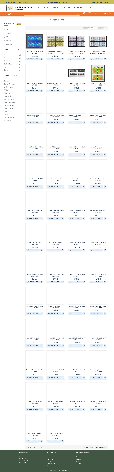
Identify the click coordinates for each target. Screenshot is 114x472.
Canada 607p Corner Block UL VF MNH (77, 211)
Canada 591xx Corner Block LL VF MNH (77, 307)
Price (7, 37)
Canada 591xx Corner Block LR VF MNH (56, 307)
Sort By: (84, 27)
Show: (100, 27)
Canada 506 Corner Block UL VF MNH (98, 402)
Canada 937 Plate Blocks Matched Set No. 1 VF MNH (56, 52)
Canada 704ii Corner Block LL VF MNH (98, 148)
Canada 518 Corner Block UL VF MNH (55, 371)
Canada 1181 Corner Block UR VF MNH (34, 84)
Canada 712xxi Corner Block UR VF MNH (98, 84)
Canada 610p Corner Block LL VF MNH (98, 180)
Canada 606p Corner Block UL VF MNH (98, 211)
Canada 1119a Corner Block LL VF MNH (77, 84)
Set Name (9, 44)
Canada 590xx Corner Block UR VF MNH (98, 307)
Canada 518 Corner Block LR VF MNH (77, 371)
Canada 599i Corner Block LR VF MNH (55, 243)
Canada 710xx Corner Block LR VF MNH (35, 148)
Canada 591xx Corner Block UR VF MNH (98, 275)
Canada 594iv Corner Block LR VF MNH (98, 243)
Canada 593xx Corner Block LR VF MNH (77, 275)
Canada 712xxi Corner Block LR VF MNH (56, 116)
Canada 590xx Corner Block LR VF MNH (56, 339)
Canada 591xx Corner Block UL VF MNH (35, 307)
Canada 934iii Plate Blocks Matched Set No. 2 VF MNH (77, 52)
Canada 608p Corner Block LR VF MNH (56, 211)
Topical (8, 40)
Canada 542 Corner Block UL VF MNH (76, 339)
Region (8, 29)
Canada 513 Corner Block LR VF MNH (55, 402)
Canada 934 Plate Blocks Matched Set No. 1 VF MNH (98, 52)
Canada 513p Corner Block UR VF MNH (34, 402)
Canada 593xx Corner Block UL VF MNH (56, 275)
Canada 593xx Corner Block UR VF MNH (35, 275)
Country (9, 33)
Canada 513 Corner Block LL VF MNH (77, 402)
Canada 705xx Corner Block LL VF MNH (77, 148)
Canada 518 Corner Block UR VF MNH (34, 371)
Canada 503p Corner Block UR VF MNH (56, 434)
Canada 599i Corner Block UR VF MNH (34, 243)
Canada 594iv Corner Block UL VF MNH (77, 243)
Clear (19, 24)
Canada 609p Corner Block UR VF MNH (34, 211)
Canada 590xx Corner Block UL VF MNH (34, 339)
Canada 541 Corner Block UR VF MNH (98, 339)
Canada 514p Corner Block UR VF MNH (98, 371)
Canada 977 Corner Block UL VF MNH (34, 52)
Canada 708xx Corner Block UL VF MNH (56, 148)
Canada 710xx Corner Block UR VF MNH (98, 116)
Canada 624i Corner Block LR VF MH (55, 180)
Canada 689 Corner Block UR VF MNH (34, 180)
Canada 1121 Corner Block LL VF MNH (55, 84)
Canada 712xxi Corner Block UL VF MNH (34, 116)
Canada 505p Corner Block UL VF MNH (34, 434)
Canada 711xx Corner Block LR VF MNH (77, 116)
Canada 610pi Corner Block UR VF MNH (77, 180)
